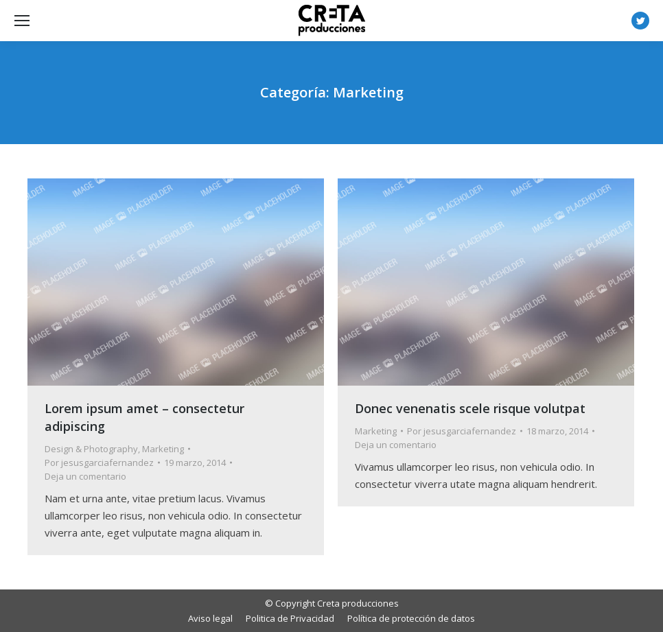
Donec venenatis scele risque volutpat (470, 408)
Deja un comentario (85, 476)
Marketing (163, 449)
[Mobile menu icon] (22, 20)
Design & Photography (91, 449)
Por (99, 462)
